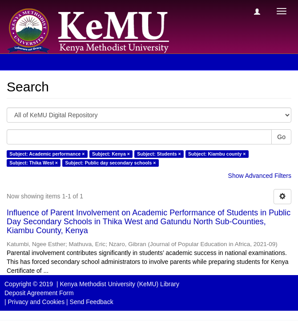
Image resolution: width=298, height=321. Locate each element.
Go (281, 136)
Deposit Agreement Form (39, 292)
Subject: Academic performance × (47, 153)
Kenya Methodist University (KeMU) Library (119, 284)
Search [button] (26, 62)
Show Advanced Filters (259, 175)
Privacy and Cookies (36, 301)
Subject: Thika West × (33, 162)
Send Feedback (91, 301)
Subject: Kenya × (111, 153)
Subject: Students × (159, 153)
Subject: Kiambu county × (217, 153)
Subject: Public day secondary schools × (110, 162)
